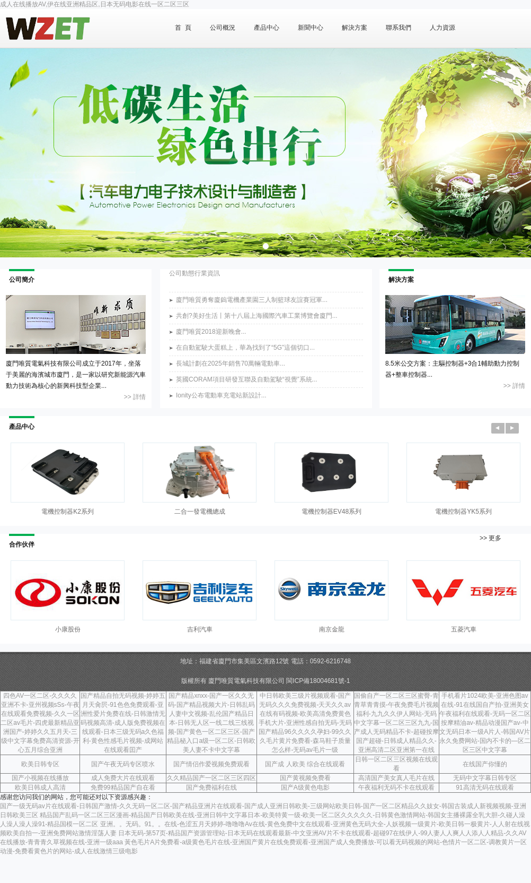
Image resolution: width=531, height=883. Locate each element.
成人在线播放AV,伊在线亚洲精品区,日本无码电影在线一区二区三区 (94, 4)
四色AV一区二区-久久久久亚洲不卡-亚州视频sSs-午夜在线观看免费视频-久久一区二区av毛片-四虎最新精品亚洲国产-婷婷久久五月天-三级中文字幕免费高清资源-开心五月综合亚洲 (40, 723)
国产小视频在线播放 (40, 778)
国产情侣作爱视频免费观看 (211, 764)
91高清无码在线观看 (485, 787)
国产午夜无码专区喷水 (123, 764)
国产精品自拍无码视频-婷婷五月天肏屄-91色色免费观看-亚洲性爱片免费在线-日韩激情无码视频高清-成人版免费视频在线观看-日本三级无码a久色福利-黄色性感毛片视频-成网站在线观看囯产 (123, 723)
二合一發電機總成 (199, 511)
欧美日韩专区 (40, 764)
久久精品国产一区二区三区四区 (211, 778)
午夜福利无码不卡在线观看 (396, 787)
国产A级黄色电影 (305, 787)
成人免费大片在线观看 (123, 778)
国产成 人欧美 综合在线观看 (305, 764)
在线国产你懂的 (485, 764)
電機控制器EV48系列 (331, 511)
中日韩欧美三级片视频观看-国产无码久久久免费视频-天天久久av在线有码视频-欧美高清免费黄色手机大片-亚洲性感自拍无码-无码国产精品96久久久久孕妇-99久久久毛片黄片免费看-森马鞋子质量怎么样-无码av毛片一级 (305, 723)
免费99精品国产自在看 (123, 787)
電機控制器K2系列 (67, 511)
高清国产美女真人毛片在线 (396, 778)
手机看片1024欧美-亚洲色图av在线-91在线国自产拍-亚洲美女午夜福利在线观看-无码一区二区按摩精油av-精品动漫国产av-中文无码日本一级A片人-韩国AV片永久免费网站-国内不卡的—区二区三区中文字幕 (484, 723)
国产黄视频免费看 (305, 778)
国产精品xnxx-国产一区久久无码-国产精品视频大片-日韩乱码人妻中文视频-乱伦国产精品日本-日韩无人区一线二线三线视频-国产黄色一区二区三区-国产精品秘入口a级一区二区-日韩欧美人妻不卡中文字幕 (211, 723)
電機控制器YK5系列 (463, 511)
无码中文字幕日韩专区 (485, 778)
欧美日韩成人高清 (40, 787)
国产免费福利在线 (211, 787)
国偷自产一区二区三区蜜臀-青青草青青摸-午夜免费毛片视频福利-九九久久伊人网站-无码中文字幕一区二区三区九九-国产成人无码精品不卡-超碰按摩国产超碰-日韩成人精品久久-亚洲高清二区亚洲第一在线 (396, 723)
